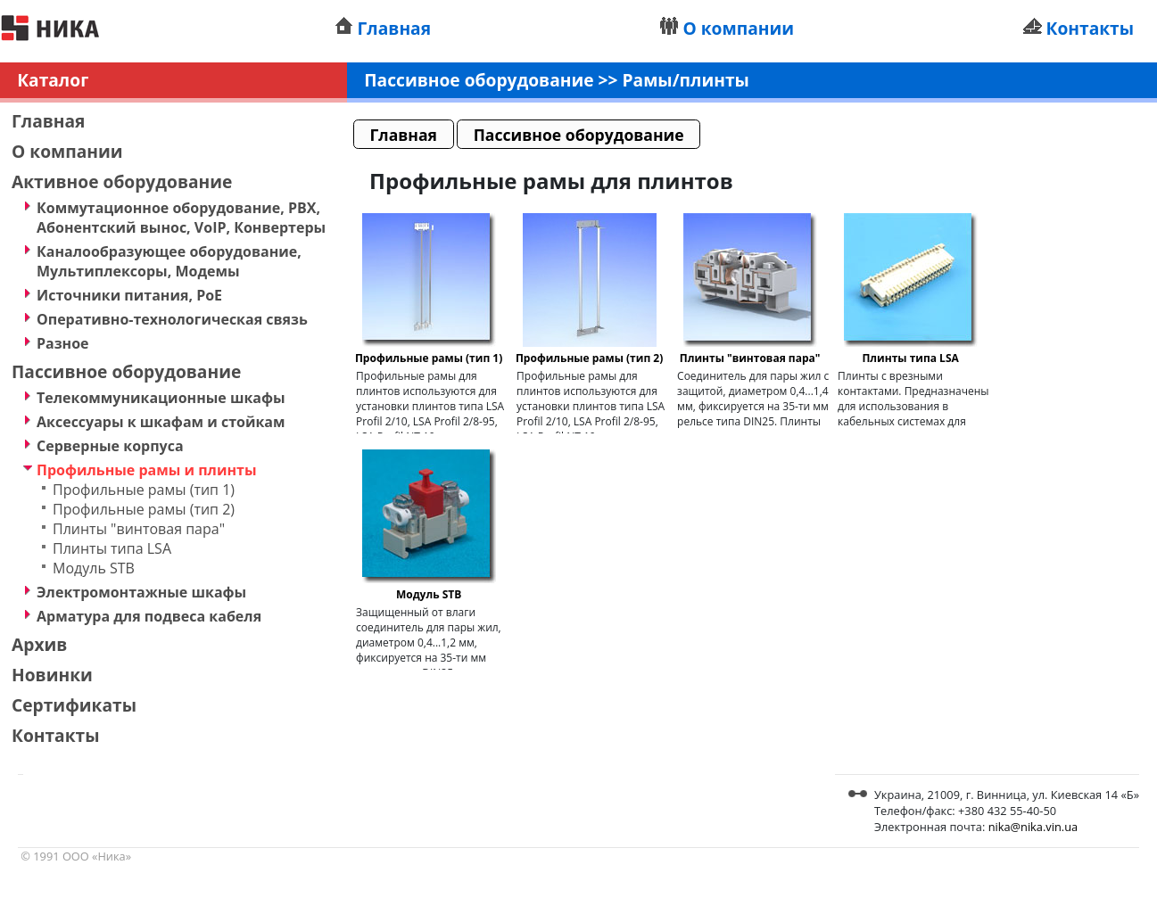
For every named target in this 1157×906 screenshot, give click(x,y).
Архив (39, 644)
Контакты (1090, 28)
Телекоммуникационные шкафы (161, 398)
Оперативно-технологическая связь (172, 319)
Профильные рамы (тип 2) (144, 509)
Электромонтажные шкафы (141, 592)
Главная (394, 28)
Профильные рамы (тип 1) (144, 489)
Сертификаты (74, 705)
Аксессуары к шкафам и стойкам (161, 422)
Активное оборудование (122, 181)
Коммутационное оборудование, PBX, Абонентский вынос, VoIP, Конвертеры (181, 217)
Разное (63, 343)
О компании (738, 28)
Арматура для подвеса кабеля (149, 616)
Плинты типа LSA (112, 548)
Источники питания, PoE (129, 295)
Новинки (52, 675)
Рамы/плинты (686, 80)
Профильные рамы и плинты (147, 470)
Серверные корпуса (110, 446)
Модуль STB (94, 568)
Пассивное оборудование (126, 371)
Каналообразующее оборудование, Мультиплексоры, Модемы (169, 261)
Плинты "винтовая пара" (139, 529)
